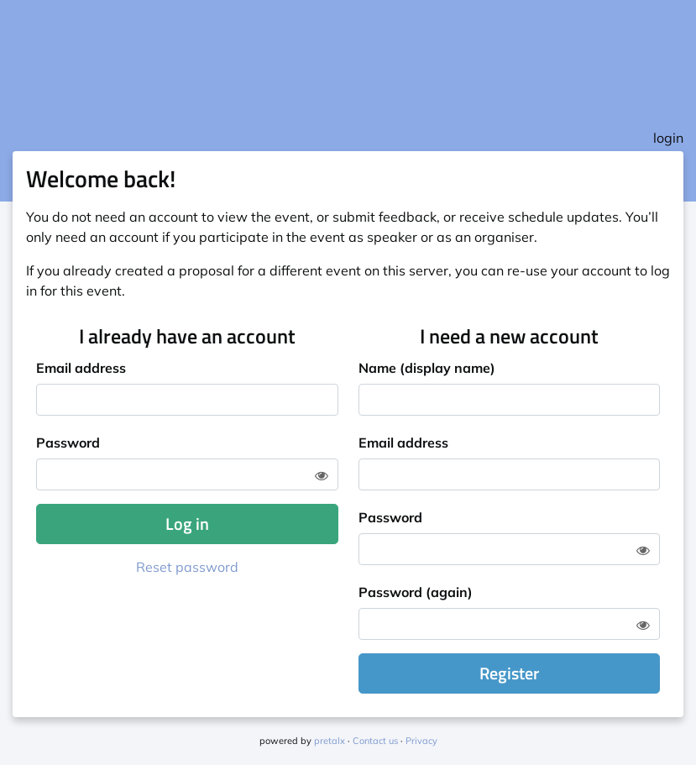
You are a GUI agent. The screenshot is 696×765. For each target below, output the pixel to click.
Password (68, 442)
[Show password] (321, 475)
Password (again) (415, 592)
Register (509, 673)
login (668, 137)
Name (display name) (426, 367)
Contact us (375, 741)
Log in (187, 524)
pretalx (329, 741)
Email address (81, 367)
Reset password (187, 566)
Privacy (421, 741)
